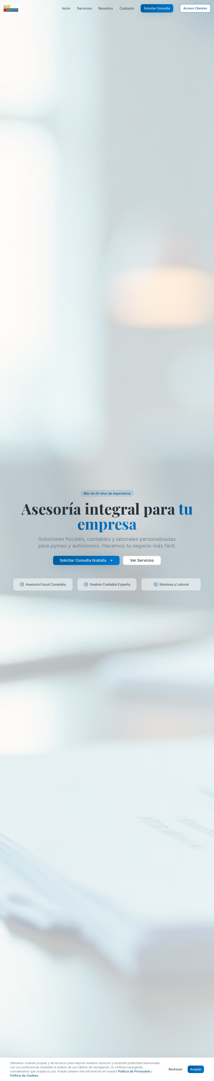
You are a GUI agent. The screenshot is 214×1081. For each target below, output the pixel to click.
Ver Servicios (142, 560)
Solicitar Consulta (157, 8)
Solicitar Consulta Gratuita (86, 560)
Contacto (127, 8)
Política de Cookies (24, 1075)
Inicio (66, 8)
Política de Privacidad (134, 1071)
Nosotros (105, 8)
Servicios (84, 8)
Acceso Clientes (195, 8)
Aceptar (195, 1069)
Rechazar (175, 1069)
